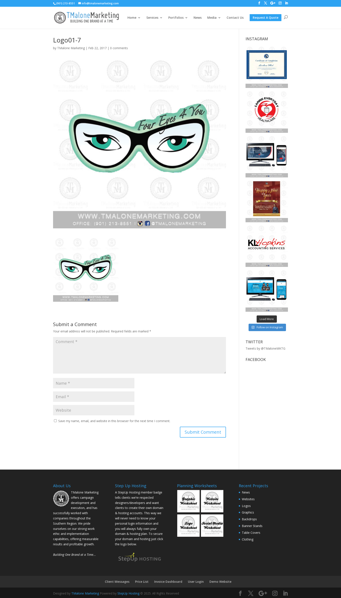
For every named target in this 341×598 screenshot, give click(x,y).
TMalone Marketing (71, 48)
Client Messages (117, 581)
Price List (142, 581)
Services (152, 18)
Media (212, 18)
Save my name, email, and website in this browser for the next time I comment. (114, 421)
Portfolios (176, 18)
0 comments (119, 48)
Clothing (247, 539)
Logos (246, 506)
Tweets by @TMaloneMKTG (265, 348)
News (198, 18)
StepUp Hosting (128, 593)
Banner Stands (252, 526)
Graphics (248, 512)
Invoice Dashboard (168, 581)
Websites (248, 499)
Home (131, 18)
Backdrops (249, 519)
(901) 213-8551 (65, 3)
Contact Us (235, 18)
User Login (196, 581)
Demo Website (220, 581)
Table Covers (251, 533)
